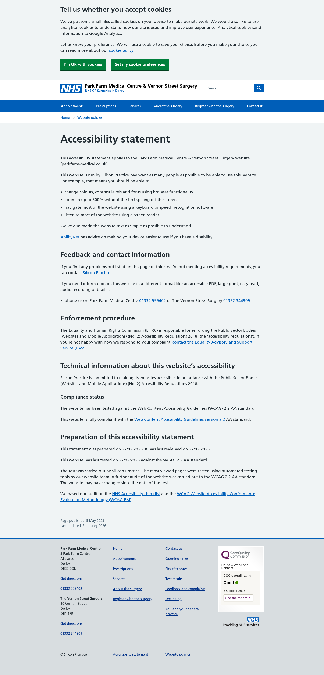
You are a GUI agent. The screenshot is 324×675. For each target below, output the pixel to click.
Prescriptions (106, 106)
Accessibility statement (130, 654)
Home (65, 117)
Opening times (176, 558)
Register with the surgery (214, 106)
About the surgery (167, 106)
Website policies (89, 117)
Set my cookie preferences (140, 64)
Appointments (72, 106)
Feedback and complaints (185, 589)
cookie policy (121, 50)
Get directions (71, 578)
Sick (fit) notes (176, 569)
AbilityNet (69, 237)
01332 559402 (152, 300)
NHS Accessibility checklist (136, 493)
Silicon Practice (96, 272)
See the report (236, 598)
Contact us (255, 106)
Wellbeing (173, 599)
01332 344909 (236, 300)
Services (135, 106)
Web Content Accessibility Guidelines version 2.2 (179, 419)
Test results (173, 579)
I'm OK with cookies (83, 64)
